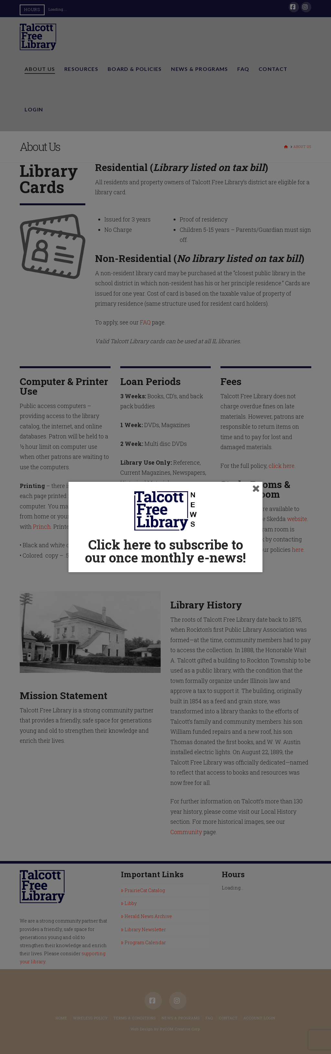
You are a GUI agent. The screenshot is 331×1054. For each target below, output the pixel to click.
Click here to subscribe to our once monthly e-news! (165, 551)
